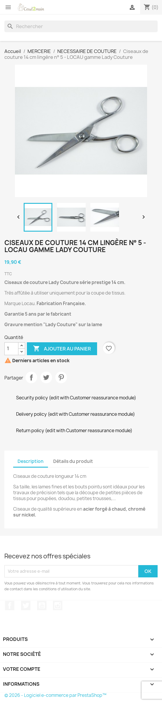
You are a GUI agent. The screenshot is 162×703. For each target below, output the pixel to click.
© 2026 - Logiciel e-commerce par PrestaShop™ (55, 695)
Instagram (57, 605)
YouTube (41, 605)
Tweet (46, 377)
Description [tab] (31, 461)
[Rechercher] (81, 26)
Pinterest (61, 377)
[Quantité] (11, 348)
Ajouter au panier (62, 349)
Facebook (9, 605)
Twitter (25, 605)
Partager (31, 377)
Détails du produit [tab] (73, 461)
